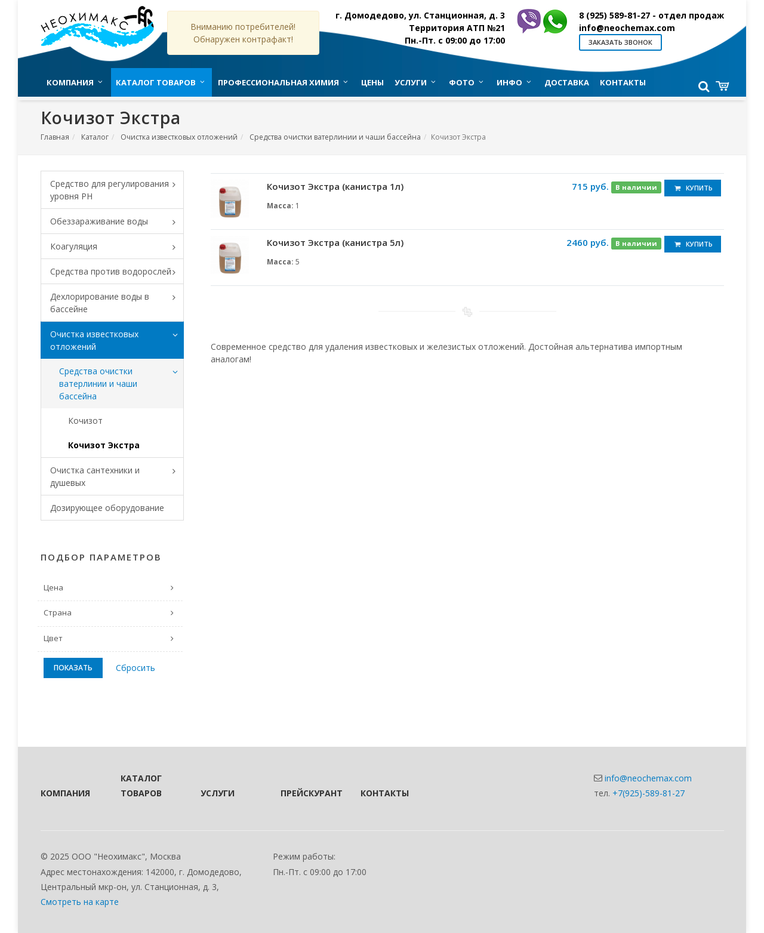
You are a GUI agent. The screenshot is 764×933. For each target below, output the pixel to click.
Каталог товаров (141, 785)
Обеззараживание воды (117, 222)
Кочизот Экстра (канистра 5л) (335, 242)
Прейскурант (304, 793)
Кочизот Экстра (104, 445)
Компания (64, 793)
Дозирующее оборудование (107, 507)
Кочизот (85, 420)
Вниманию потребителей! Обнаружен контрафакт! (242, 33)
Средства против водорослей (117, 272)
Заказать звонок (620, 42)
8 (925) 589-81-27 (651, 15)
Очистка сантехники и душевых (117, 476)
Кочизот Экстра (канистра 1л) (335, 186)
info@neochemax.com (627, 27)
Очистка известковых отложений (179, 137)
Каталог (95, 137)
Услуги (218, 793)
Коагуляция (117, 247)
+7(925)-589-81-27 (648, 793)
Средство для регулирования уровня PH (117, 190)
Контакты (384, 793)
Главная (55, 137)
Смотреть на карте (80, 901)
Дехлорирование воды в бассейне (117, 303)
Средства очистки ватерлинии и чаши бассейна (335, 137)
